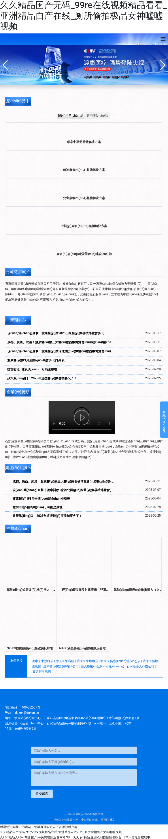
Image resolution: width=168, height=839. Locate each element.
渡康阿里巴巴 (41, 671)
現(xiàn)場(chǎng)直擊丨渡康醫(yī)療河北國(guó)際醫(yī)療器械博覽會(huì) (59, 351)
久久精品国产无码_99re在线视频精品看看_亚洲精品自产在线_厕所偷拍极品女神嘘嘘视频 (83, 15)
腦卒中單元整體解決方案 (84, 142)
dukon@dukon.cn (27, 712)
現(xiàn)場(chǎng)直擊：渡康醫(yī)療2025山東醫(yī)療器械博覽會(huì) (55, 333)
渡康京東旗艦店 (42, 661)
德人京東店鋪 (65, 661)
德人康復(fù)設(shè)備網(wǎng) (102, 666)
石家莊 (105, 819)
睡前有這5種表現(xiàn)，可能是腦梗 (32, 369)
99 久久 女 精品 (78, 837)
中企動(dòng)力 (90, 819)
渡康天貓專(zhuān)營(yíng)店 (120, 661)
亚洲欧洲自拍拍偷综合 (106, 837)
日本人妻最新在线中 (136, 837)
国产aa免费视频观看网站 (48, 837)
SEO (111, 819)
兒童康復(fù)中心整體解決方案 (84, 198)
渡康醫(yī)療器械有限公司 (61, 666)
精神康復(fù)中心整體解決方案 (84, 170)
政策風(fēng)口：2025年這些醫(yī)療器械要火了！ (42, 378)
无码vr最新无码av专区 (15, 837)
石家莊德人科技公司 (140, 666)
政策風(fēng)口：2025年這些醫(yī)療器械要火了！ (47, 516)
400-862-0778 (31, 707)
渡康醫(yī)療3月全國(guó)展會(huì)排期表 (36, 360)
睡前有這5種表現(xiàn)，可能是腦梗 (37, 507)
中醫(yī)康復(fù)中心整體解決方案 (84, 226)
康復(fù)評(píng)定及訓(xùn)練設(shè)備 (84, 254)
